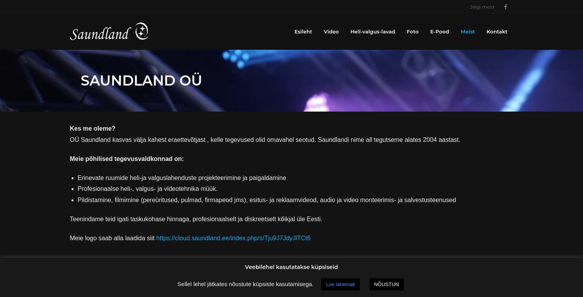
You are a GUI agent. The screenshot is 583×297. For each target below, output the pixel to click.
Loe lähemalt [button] (340, 284)
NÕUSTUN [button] (386, 284)
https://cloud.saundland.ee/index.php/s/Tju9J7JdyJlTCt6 (233, 238)
